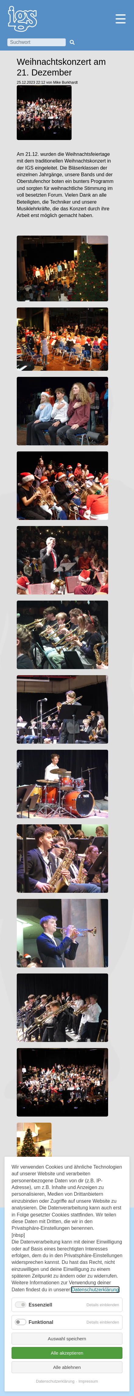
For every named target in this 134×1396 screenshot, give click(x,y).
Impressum (88, 1381)
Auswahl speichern (67, 1338)
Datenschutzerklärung (95, 1289)
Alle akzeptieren (67, 1353)
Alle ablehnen (67, 1367)
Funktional (41, 1322)
